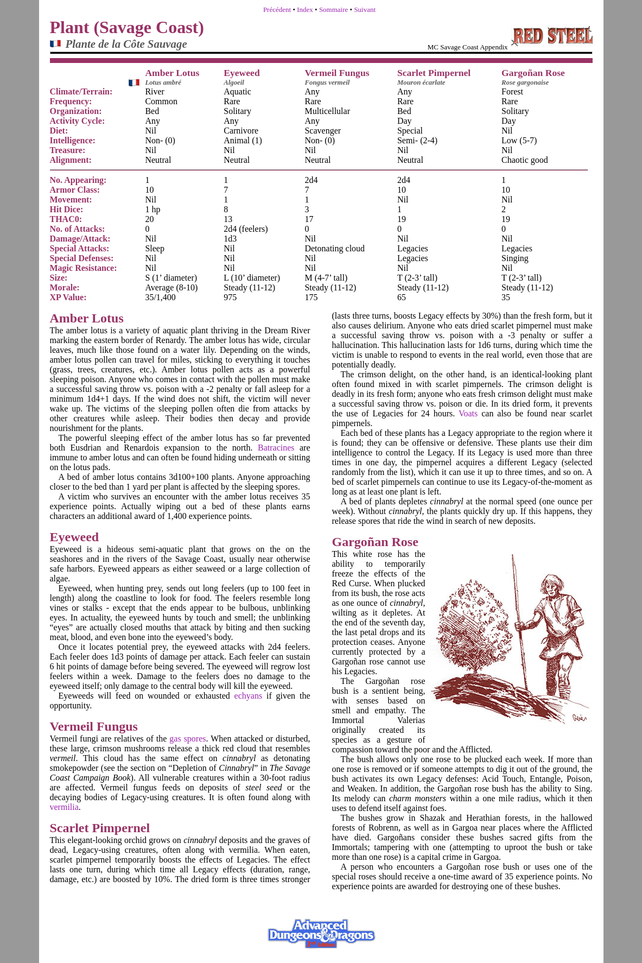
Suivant (365, 9)
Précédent (277, 9)
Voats (468, 413)
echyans (248, 695)
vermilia (64, 807)
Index (305, 9)
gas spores (187, 738)
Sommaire (333, 9)
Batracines (276, 447)
